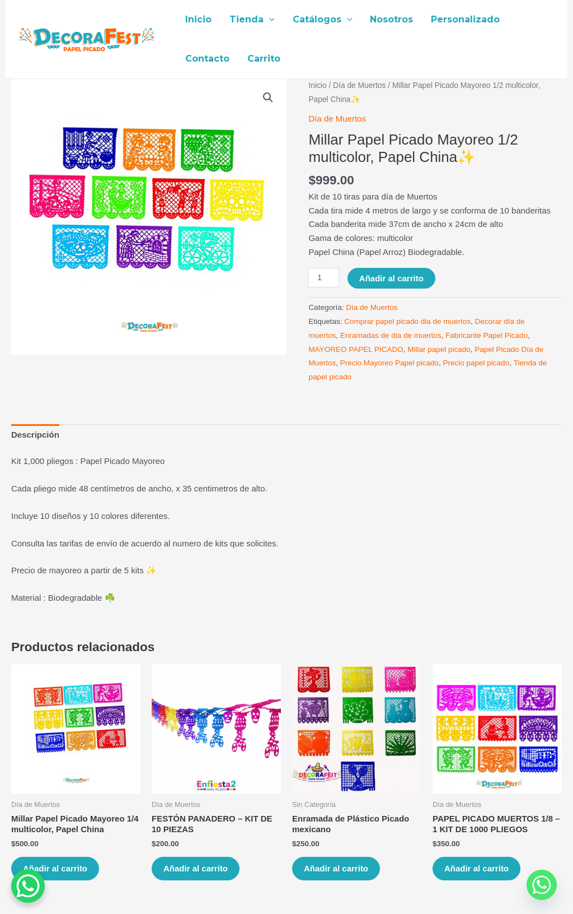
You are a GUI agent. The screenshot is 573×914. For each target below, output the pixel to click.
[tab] (35, 435)
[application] (269, 19)
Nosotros (391, 19)
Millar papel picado (439, 349)
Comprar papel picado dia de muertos (407, 321)
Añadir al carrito (391, 278)
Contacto (207, 58)
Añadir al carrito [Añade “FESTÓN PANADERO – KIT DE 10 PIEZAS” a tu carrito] (195, 868)
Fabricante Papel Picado (486, 335)
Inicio (198, 19)
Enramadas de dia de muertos (391, 335)
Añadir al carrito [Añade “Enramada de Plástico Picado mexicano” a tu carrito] (336, 868)
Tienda (252, 19)
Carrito (263, 58)
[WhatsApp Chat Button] (28, 886)
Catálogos (323, 19)
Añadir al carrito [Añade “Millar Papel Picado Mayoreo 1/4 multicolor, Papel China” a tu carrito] (55, 868)
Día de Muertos (359, 85)
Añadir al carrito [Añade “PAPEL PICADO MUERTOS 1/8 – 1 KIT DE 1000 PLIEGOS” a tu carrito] (476, 868)
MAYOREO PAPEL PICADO (355, 349)
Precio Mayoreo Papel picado (389, 363)
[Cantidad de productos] (323, 278)
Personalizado (465, 19)
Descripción (35, 434)
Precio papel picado (476, 363)
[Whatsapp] (542, 885)
